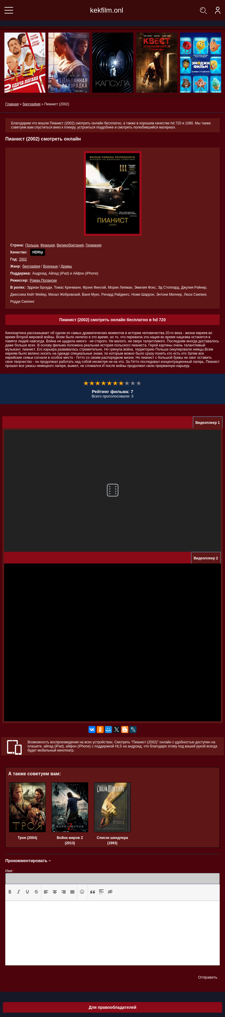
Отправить (207, 977)
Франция (47, 245)
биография (31, 266)
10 (139, 383)
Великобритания (70, 245)
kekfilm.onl (106, 10)
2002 (23, 259)
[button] (10, 892)
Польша (31, 245)
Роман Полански (43, 280)
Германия (93, 245)
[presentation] (10, 892)
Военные (50, 266)
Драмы (66, 266)
